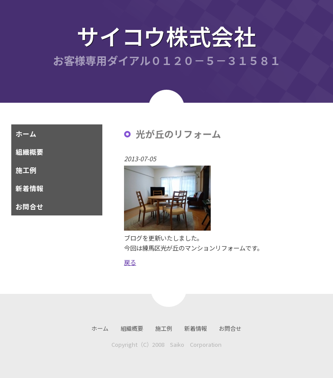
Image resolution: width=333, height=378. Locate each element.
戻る (130, 262)
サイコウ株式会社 (166, 36)
